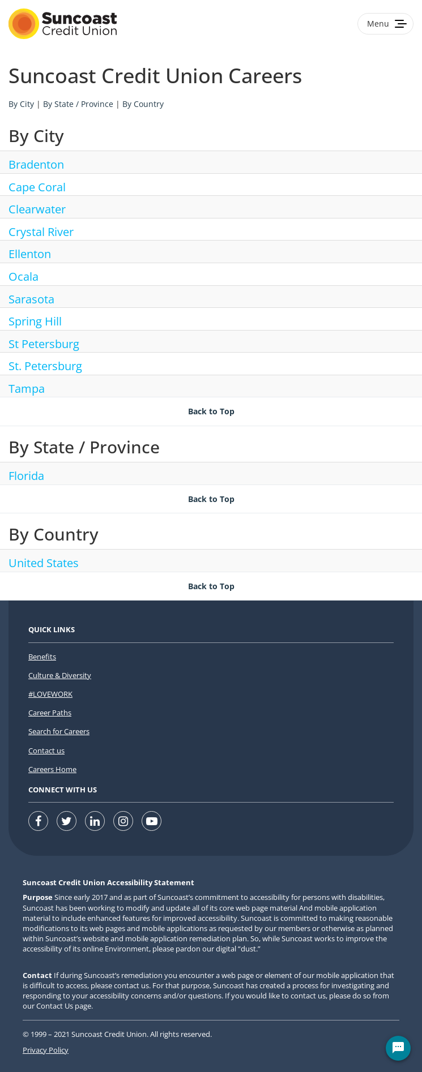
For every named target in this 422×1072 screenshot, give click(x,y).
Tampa (26, 388)
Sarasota (31, 299)
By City (21, 103)
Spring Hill (35, 321)
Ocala (23, 276)
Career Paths (49, 712)
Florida (26, 475)
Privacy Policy (46, 1050)
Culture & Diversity (59, 675)
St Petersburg (43, 343)
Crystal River (41, 231)
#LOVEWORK (50, 694)
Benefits (42, 656)
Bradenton (36, 164)
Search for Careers (58, 731)
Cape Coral (37, 187)
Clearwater (37, 209)
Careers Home (52, 769)
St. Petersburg (45, 366)
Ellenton (29, 253)
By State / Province (78, 103)
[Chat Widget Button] (398, 1048)
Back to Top (211, 411)
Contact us (46, 750)
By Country (143, 103)
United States (43, 563)
